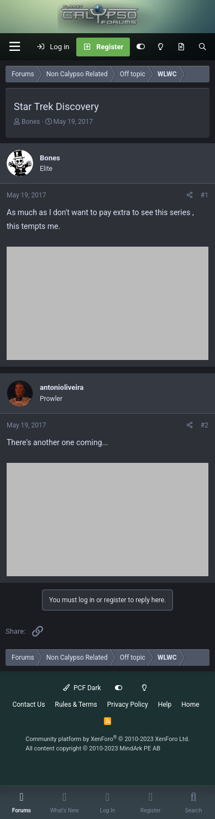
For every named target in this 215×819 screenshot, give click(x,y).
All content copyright (92, 748)
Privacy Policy (127, 704)
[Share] (190, 195)
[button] (14, 46)
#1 (204, 195)
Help (165, 704)
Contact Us (28, 704)
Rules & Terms (76, 704)
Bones (31, 122)
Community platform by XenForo (107, 739)
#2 (204, 425)
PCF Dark (82, 688)
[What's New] (181, 47)
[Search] (202, 47)
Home (190, 704)
